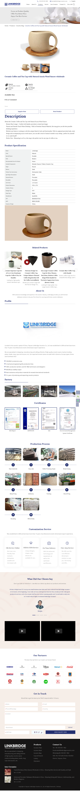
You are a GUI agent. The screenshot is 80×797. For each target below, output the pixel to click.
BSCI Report (12, 434)
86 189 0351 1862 (64, 759)
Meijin (40, 618)
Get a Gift (69, 4)
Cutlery (36, 765)
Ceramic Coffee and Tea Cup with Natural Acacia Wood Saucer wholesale (46, 26)
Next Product (57, 112)
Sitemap (58, 793)
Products (40, 4)
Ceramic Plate (38, 754)
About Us (34, 4)
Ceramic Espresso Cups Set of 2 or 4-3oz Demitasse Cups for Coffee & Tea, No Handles (13, 274)
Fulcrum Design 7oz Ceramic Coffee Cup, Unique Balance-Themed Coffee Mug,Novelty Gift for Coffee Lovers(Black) (31, 276)
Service (46, 4)
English (72, 1)
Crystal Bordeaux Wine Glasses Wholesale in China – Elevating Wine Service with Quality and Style (42, 776)
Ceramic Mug (20, 26)
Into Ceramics (54, 4)
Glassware (37, 767)
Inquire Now (22, 112)
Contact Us (62, 4)
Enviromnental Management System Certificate (67, 436)
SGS (49, 434)
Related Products (40, 248)
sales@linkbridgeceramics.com (59, 1)
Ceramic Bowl (38, 757)
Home (28, 4)
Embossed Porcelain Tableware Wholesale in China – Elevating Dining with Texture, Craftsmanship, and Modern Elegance (44, 785)
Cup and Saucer (38, 762)
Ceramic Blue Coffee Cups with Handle (67, 272)
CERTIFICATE (30, 434)
